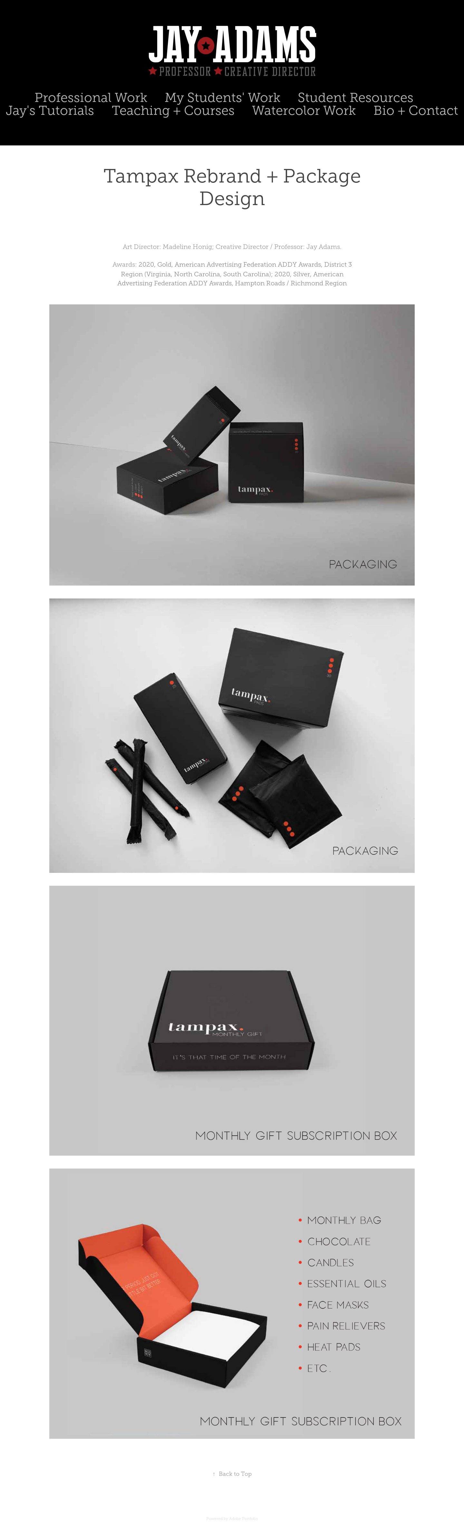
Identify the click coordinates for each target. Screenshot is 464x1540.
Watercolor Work (304, 110)
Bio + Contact (415, 110)
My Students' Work (222, 97)
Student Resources (355, 97)
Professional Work (90, 97)
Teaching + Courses (173, 110)
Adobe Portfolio (243, 1518)
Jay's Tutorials (50, 110)
